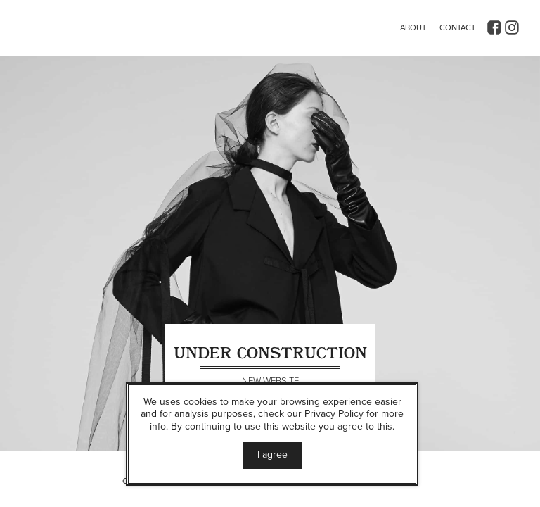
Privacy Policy (334, 413)
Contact (457, 28)
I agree (272, 454)
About (413, 28)
